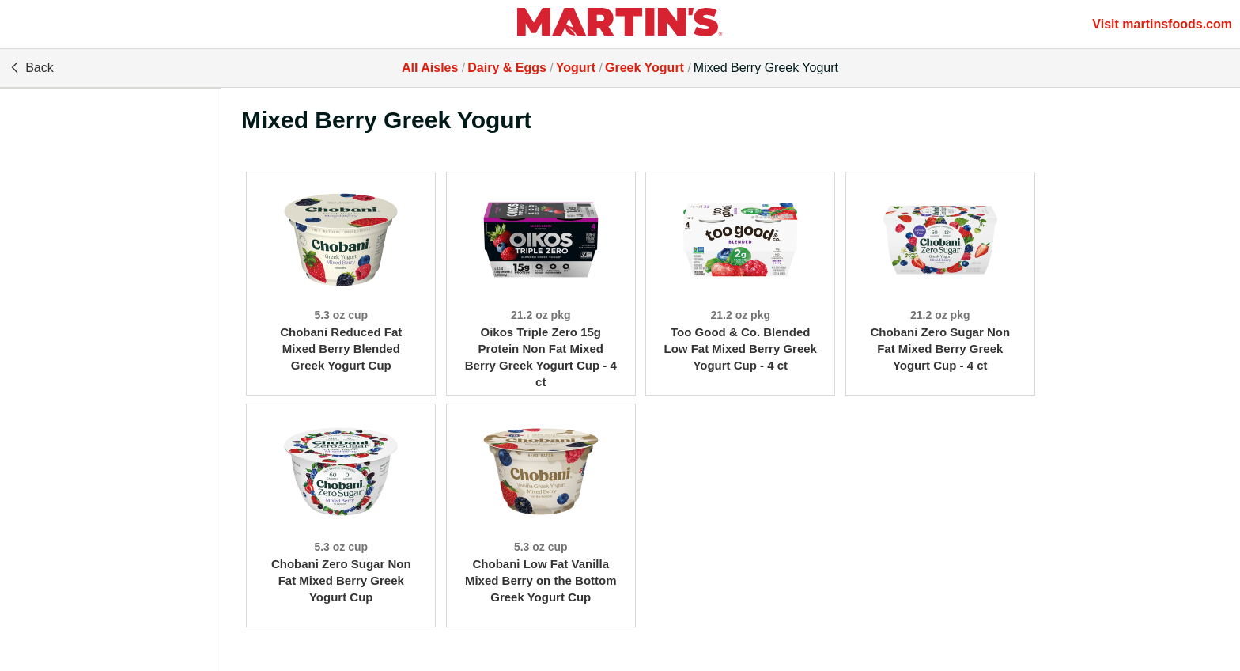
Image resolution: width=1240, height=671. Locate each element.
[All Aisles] (620, 24)
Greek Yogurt (644, 67)
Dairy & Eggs (506, 67)
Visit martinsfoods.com (1162, 24)
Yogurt (575, 67)
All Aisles (430, 67)
